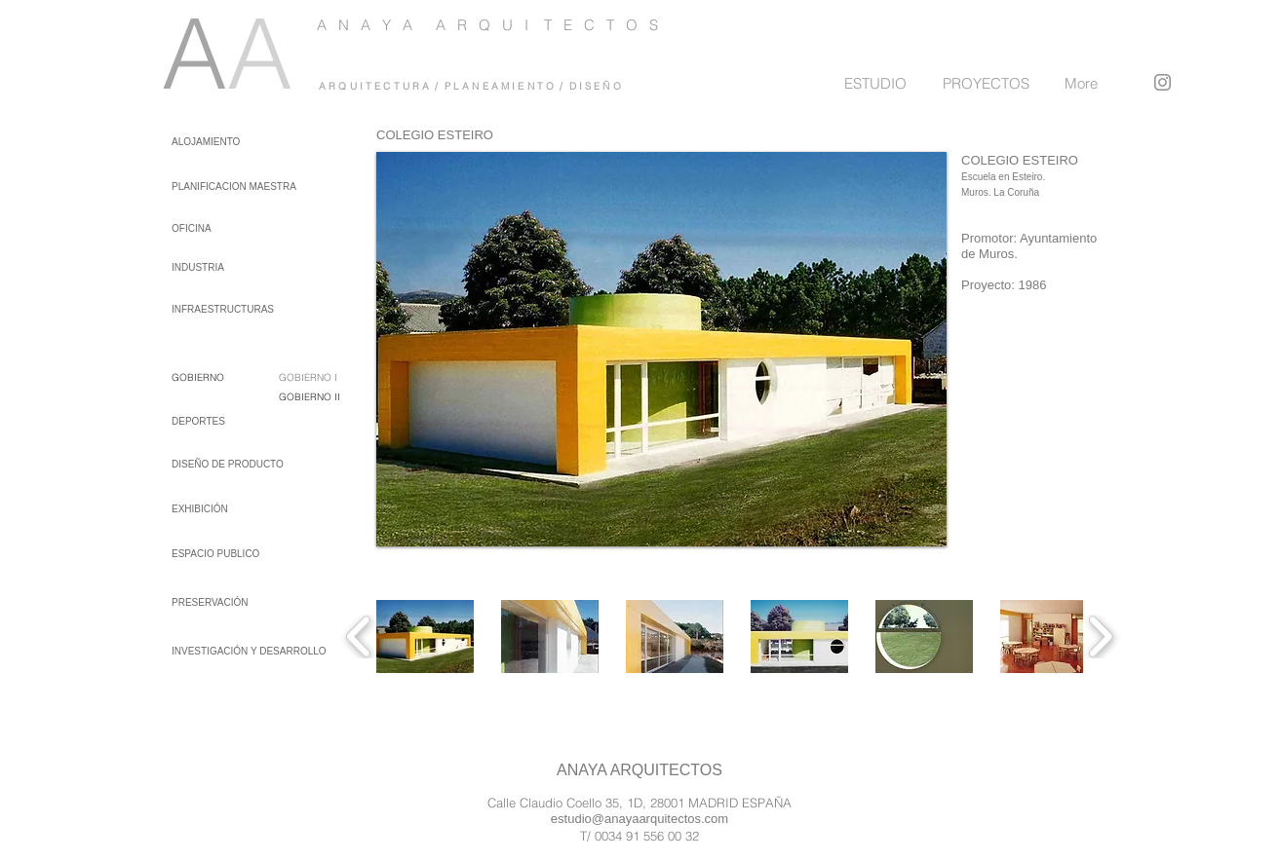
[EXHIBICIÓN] (224, 509)
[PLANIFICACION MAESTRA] (234, 186)
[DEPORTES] (224, 421)
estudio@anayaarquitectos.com (639, 818)
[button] (425, 636)
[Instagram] (1162, 82)
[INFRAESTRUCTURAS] (223, 309)
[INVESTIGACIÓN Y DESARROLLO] (249, 651)
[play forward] (1100, 636)
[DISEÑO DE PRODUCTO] (228, 464)
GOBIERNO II (309, 397)
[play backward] (359, 636)
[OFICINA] (218, 228)
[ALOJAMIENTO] (206, 141)
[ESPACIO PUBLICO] (224, 553)
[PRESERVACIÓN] (224, 602)
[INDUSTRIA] (218, 267)
